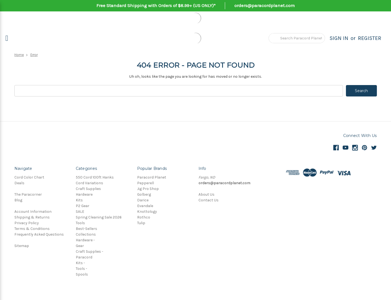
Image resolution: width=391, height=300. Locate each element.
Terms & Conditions (32, 228)
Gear (80, 245)
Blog (18, 200)
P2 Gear (82, 206)
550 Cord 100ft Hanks (95, 177)
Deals (19, 183)
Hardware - (85, 240)
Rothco (143, 217)
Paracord (84, 257)
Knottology (147, 211)
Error (34, 55)
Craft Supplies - (89, 251)
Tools (80, 223)
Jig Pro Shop (148, 188)
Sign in (339, 38)
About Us (206, 194)
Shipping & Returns (32, 217)
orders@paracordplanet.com (264, 5)
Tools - (81, 268)
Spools (82, 274)
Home (19, 55)
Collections (86, 234)
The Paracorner (28, 194)
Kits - (80, 263)
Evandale (145, 206)
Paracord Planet (151, 177)
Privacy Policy (26, 223)
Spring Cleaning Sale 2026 (99, 217)
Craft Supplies (88, 188)
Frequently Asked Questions (39, 234)
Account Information (33, 211)
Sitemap (21, 245)
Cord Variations (89, 183)
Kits (79, 200)
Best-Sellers (86, 228)
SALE (80, 211)
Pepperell (145, 183)
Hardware (84, 194)
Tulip (141, 223)
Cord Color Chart (29, 177)
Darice (143, 200)
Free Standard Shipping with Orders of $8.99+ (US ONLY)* (156, 5)
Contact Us (208, 200)
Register (369, 38)
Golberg (144, 194)
